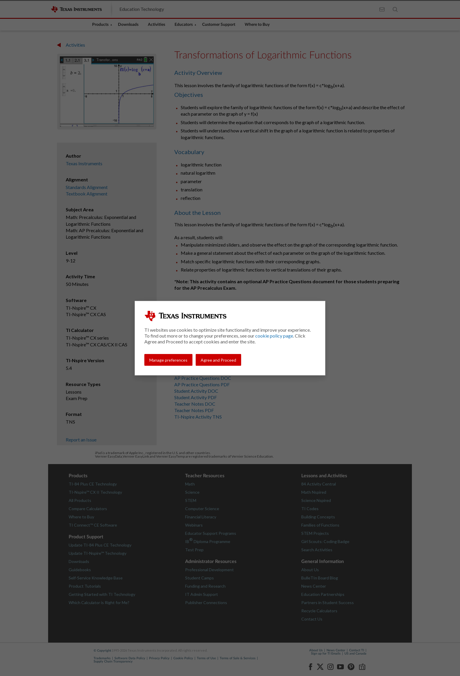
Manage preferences (168, 360)
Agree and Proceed (218, 360)
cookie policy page (274, 335)
